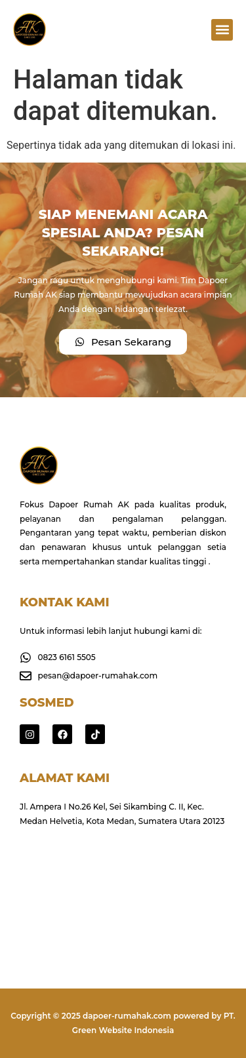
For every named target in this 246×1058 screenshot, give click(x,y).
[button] (222, 30)
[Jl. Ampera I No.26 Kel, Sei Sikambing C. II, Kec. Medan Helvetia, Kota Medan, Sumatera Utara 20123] (123, 890)
